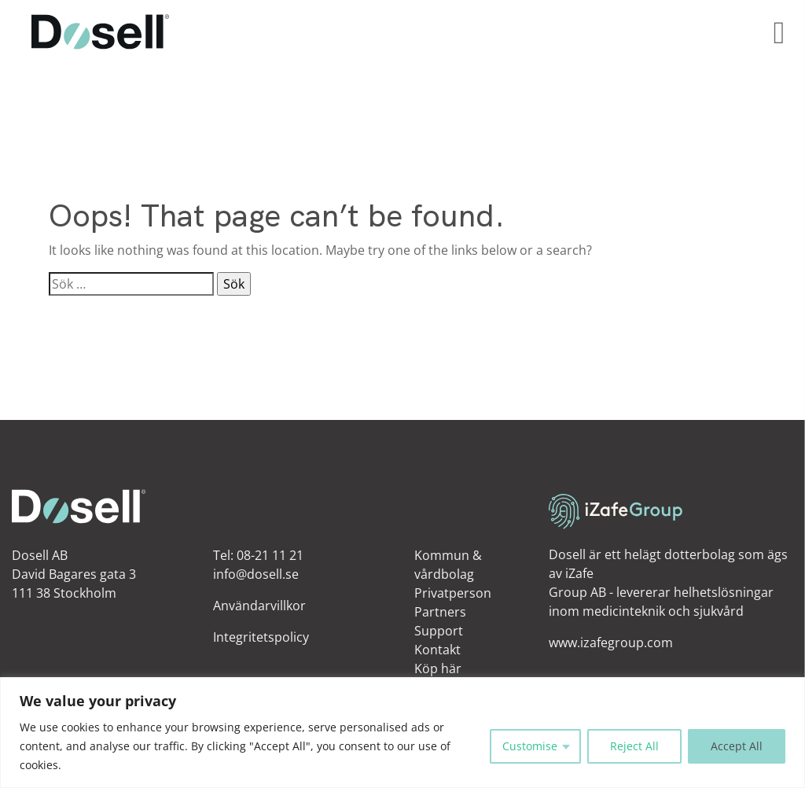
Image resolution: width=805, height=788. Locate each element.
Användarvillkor (259, 605)
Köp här (437, 668)
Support (438, 630)
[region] (402, 732)
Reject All (634, 745)
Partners (440, 611)
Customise (529, 745)
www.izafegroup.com (611, 642)
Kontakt (437, 649)
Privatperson (452, 593)
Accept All (737, 745)
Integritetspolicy (261, 637)
